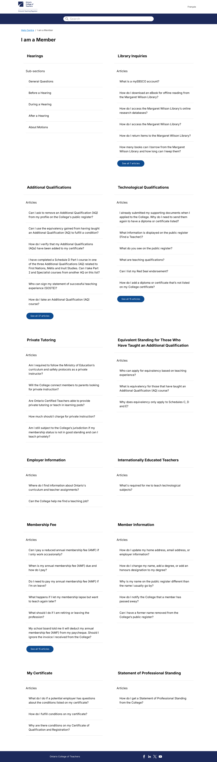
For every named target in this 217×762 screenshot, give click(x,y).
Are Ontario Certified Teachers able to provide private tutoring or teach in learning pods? (59, 403)
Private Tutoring (41, 340)
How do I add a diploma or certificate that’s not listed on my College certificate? (154, 285)
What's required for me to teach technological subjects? (150, 487)
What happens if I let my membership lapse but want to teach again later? (63, 599)
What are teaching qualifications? (142, 260)
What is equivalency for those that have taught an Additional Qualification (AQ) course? (153, 388)
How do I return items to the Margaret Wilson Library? (155, 135)
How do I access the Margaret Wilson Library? (150, 124)
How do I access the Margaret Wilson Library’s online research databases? (155, 110)
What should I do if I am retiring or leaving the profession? (59, 615)
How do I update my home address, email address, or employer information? (155, 552)
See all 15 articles (130, 299)
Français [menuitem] (192, 6)
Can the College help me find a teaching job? (59, 501)
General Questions (41, 81)
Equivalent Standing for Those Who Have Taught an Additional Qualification (153, 343)
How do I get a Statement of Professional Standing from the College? (153, 700)
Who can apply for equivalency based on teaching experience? (153, 373)
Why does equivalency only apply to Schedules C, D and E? (154, 404)
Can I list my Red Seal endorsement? (144, 271)
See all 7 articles (131, 163)
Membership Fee (41, 524)
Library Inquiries (132, 56)
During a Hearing (40, 104)
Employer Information (46, 460)
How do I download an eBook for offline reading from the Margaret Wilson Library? (154, 95)
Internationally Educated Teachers (148, 460)
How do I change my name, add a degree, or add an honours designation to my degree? (154, 568)
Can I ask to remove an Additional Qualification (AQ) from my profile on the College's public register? (63, 215)
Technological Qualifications (143, 187)
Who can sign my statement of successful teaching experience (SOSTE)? (63, 286)
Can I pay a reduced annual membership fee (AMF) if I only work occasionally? (64, 552)
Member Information (136, 524)
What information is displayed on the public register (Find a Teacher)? (154, 235)
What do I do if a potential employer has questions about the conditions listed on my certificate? (62, 700)
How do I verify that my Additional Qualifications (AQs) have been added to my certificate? (61, 246)
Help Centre (27, 30)
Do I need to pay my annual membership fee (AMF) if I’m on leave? (64, 583)
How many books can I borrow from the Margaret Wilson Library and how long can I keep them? (152, 149)
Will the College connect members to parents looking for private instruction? (64, 387)
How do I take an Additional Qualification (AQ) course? (59, 302)
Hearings (35, 56)
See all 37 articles (39, 315)
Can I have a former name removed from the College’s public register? (149, 615)
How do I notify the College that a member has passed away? (150, 599)
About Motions (38, 127)
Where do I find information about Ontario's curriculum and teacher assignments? (57, 487)
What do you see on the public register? (146, 248)
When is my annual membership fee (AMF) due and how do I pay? (63, 568)
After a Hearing (39, 116)
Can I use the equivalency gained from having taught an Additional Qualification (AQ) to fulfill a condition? (64, 230)
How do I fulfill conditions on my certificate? (58, 714)
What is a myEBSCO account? (139, 81)
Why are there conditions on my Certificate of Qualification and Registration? (59, 727)
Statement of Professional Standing (149, 673)
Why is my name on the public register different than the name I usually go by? (154, 583)
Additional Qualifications (49, 187)
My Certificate (39, 673)
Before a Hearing (40, 93)
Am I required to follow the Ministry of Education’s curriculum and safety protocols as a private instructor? (62, 369)
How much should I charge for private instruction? (62, 416)
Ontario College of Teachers (65, 756)
